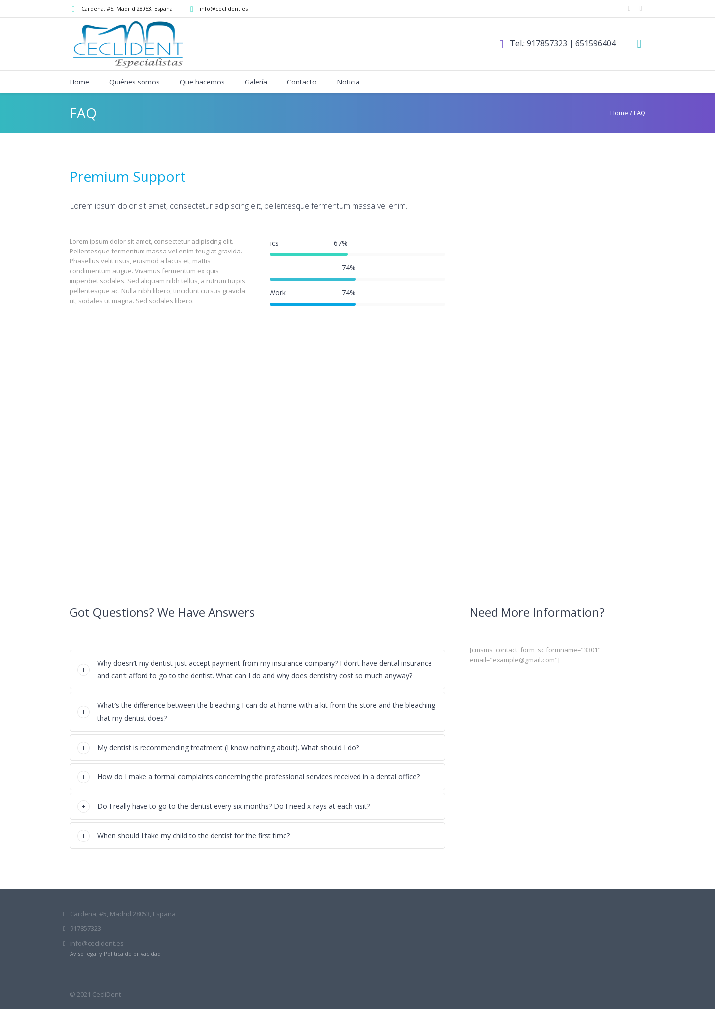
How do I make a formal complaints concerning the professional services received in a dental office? (258, 776)
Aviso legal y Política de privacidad (115, 953)
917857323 (547, 43)
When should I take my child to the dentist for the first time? (193, 835)
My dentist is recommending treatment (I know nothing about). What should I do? (228, 747)
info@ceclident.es (224, 8)
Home (619, 112)
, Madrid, (127, 8)
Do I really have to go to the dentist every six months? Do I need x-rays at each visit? (233, 806)
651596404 (595, 43)
